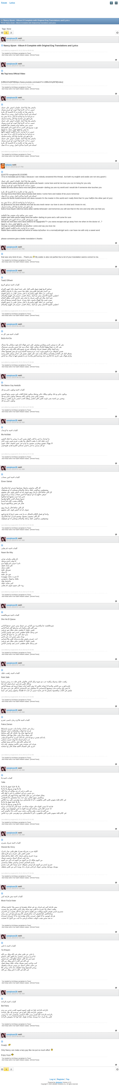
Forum (4, 3)
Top (67, 1079)
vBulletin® (59, 1082)
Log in (52, 1079)
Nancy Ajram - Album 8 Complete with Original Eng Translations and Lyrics (31, 23)
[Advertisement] (18, 12)
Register (60, 1079)
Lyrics (12, 3)
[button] (6, 32)
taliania (8, 165)
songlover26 (11, 38)
